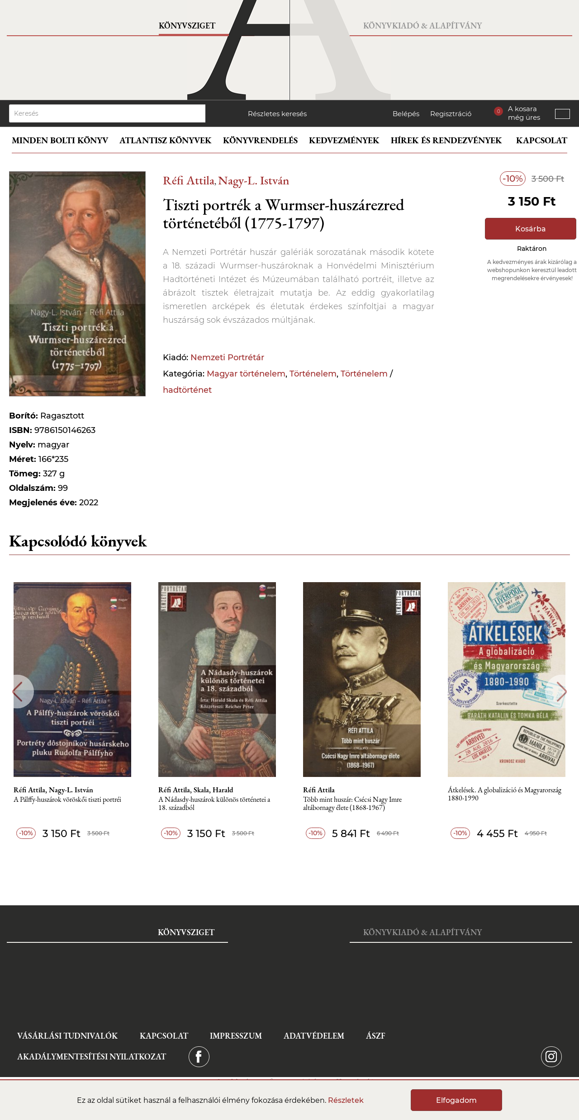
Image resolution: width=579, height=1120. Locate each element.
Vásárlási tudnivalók (67, 1036)
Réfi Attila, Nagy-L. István (53, 790)
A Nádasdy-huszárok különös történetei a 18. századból (214, 803)
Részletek (346, 1100)
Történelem (313, 374)
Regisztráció (450, 113)
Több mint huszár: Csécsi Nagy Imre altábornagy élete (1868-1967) (352, 803)
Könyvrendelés (260, 140)
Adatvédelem (314, 1036)
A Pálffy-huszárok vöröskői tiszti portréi (67, 799)
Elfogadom (456, 1100)
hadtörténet (187, 390)
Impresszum (236, 1036)
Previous (17, 692)
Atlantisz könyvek (165, 140)
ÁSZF (375, 1036)
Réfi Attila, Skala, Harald (195, 790)
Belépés (406, 113)
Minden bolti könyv (60, 140)
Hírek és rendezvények (446, 140)
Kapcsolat (541, 140)
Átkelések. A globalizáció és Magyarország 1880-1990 (504, 794)
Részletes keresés (277, 113)
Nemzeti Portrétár (227, 357)
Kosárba (530, 229)
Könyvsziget (187, 25)
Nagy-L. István (254, 180)
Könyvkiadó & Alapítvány (422, 25)
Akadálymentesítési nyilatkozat (91, 1056)
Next (562, 692)
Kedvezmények (344, 140)
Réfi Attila (188, 180)
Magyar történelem (246, 374)
